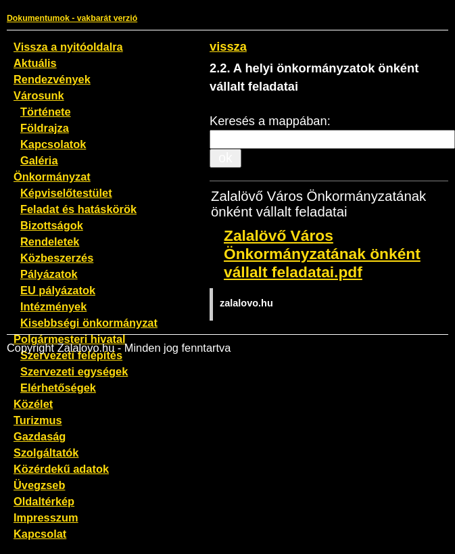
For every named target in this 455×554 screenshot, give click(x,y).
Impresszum (46, 517)
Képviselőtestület (66, 193)
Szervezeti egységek (74, 371)
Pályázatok (49, 274)
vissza (228, 46)
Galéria (39, 160)
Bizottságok (51, 225)
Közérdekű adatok (61, 469)
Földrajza (44, 128)
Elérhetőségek (58, 388)
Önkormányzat (52, 176)
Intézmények (53, 306)
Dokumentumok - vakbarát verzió (72, 18)
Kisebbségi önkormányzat (89, 323)
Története (45, 112)
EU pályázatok (57, 290)
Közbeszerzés (56, 258)
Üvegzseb (39, 485)
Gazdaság (40, 436)
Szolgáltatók (46, 452)
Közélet (33, 404)
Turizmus (38, 420)
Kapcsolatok (53, 144)
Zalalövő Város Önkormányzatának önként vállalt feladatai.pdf (322, 254)
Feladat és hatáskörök (78, 209)
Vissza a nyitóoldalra (68, 47)
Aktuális (35, 63)
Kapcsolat (40, 534)
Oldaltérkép (44, 501)
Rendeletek (49, 241)
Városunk (39, 95)
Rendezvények (52, 79)
